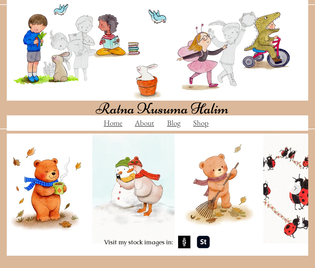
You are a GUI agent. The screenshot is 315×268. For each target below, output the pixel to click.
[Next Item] (295, 188)
